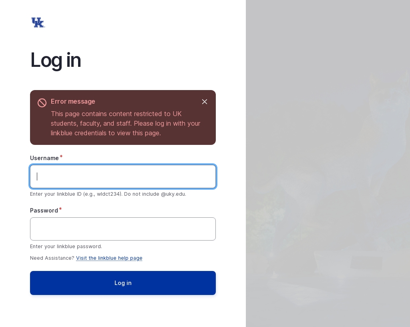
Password (44, 210)
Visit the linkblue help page (109, 258)
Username (44, 157)
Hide (204, 101)
